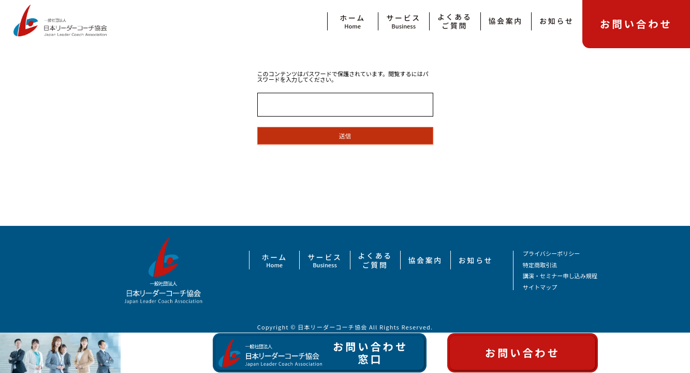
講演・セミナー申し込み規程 (560, 276)
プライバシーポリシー (551, 253)
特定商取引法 (540, 265)
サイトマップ (540, 287)
